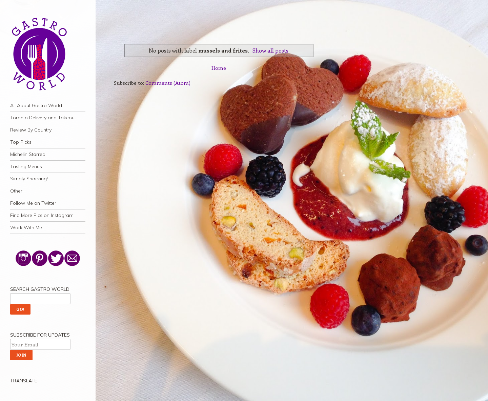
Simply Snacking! (29, 179)
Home (218, 67)
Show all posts (270, 50)
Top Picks (21, 142)
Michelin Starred (27, 154)
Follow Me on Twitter (33, 203)
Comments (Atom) (167, 82)
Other (16, 191)
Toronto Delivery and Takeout (43, 118)
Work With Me (26, 227)
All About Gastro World (36, 105)
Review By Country (31, 130)
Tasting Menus (26, 166)
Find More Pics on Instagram (42, 215)
